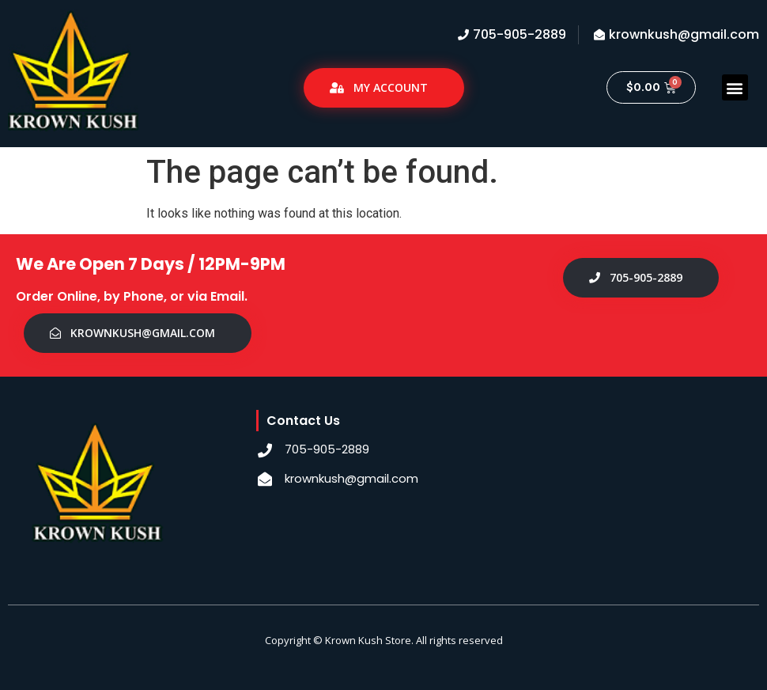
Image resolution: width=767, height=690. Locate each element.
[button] (735, 87)
